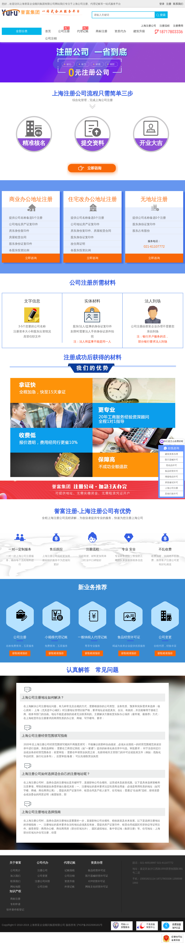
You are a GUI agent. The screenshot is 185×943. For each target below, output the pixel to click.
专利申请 (15, 904)
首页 (48, 31)
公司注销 (51, 38)
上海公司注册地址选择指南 (41, 812)
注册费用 (178, 25)
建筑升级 (139, 31)
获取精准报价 (19, 653)
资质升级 (69, 881)
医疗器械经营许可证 (96, 875)
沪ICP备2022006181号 (89, 924)
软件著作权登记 (15, 909)
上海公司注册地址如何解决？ (43, 697)
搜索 (161, 15)
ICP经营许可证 (96, 881)
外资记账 (69, 886)
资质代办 (120, 31)
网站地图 (15, 886)
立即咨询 (31, 258)
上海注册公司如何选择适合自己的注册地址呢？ (56, 774)
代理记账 (83, 30)
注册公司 (42, 870)
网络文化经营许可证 (96, 886)
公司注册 (64, 30)
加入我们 (15, 875)
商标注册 (101, 31)
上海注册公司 (148, 25)
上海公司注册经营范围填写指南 (44, 735)
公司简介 (15, 870)
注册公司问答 (42, 881)
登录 (161, 3)
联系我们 (178, 3)
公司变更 (42, 875)
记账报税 (69, 870)
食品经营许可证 (97, 870)
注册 (168, 3)
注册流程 (165, 25)
